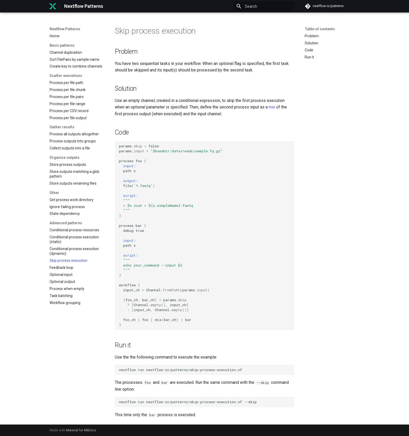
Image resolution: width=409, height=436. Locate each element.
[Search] (263, 6)
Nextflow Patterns (65, 29)
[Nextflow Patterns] (52, 6)
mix (272, 107)
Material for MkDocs (81, 430)
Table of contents (320, 29)
